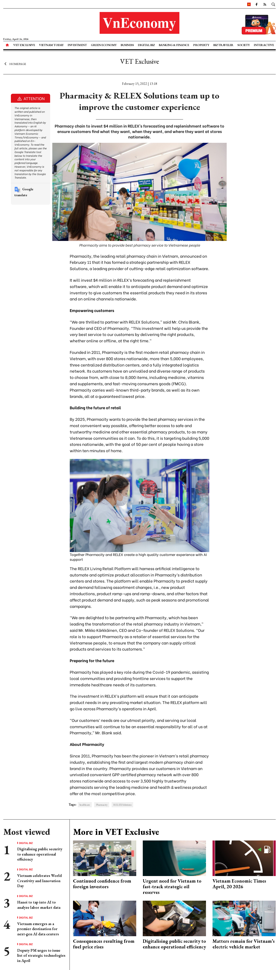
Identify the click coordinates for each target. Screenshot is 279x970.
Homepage (14, 64)
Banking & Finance (174, 45)
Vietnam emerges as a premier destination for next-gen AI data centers (38, 928)
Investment (77, 45)
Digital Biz (146, 45)
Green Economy (104, 45)
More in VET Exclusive (116, 831)
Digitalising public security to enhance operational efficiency (39, 854)
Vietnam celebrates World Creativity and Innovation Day (39, 880)
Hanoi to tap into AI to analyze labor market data (38, 905)
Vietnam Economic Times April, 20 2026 (239, 884)
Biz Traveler (223, 45)
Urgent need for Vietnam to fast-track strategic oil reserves (172, 887)
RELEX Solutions (122, 804)
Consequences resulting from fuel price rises (103, 944)
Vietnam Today (51, 45)
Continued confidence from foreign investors (102, 884)
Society (243, 45)
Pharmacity (101, 804)
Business (127, 45)
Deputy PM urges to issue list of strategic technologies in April (41, 955)
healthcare (85, 804)
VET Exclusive (24, 45)
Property (201, 45)
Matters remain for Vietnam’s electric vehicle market (244, 944)
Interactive (264, 45)
